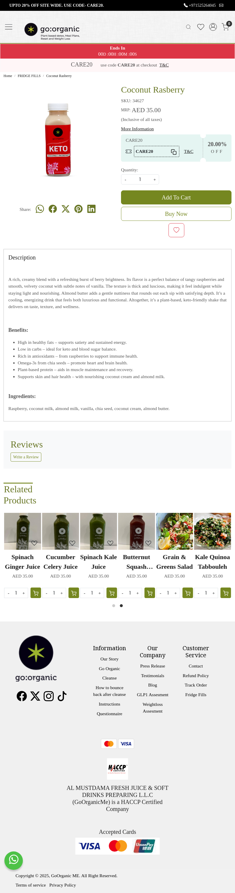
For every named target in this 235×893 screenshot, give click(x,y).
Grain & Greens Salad (174, 561)
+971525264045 (202, 5)
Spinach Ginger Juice (22, 561)
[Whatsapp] (39, 209)
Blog (152, 684)
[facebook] (52, 209)
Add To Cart (176, 197)
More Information (137, 128)
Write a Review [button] (26, 457)
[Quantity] (168, 593)
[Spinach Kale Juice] (98, 531)
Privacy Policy (62, 884)
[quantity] (140, 179)
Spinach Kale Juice (98, 561)
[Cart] (187, 593)
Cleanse (109, 677)
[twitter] (65, 209)
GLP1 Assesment (152, 694)
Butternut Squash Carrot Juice (136, 562)
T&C (164, 64)
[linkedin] (91, 209)
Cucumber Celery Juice (60, 561)
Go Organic (109, 668)
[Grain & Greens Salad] (174, 531)
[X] (35, 698)
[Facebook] (22, 698)
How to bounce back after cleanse (109, 691)
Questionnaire (109, 713)
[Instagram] (48, 698)
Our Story (110, 658)
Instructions (109, 703)
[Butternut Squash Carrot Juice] (136, 531)
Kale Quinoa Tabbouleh (212, 561)
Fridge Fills (195, 694)
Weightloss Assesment (153, 707)
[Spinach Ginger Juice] (22, 531)
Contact (196, 665)
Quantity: (129, 169)
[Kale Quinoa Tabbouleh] (212, 531)
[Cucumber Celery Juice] (60, 531)
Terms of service (31, 884)
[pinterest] (78, 209)
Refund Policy (196, 675)
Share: (25, 209)
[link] (188, 27)
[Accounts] (213, 27)
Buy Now (176, 214)
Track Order (196, 684)
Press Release (152, 665)
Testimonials (152, 675)
